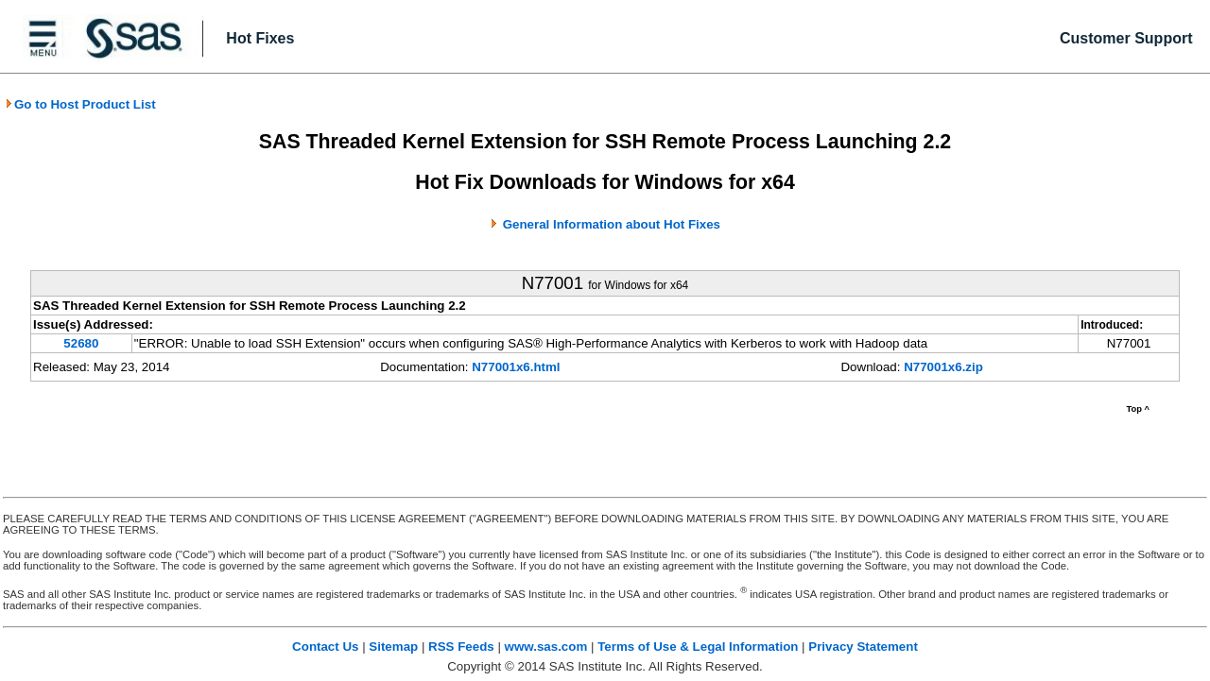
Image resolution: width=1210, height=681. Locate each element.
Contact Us (325, 646)
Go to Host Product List (80, 104)
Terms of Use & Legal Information (697, 646)
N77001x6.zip (943, 367)
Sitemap (393, 646)
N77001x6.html (516, 367)
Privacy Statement (863, 646)
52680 (80, 343)
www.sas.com (546, 646)
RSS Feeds (461, 646)
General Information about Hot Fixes (611, 224)
